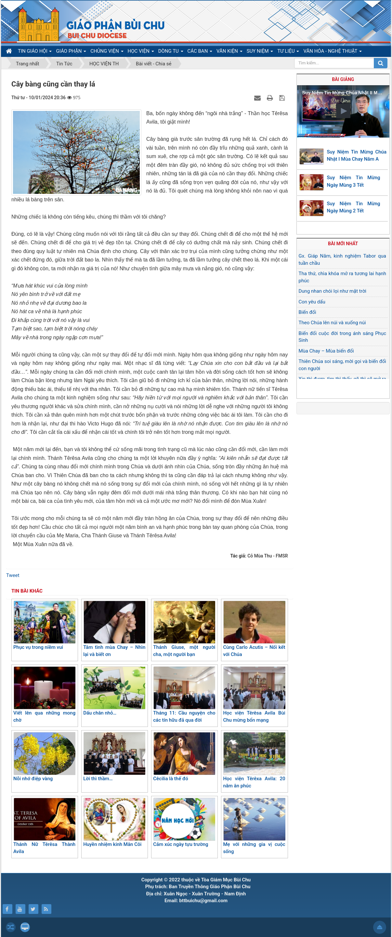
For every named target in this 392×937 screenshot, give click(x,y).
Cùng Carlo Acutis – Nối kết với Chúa (254, 629)
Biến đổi (307, 312)
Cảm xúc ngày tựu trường (184, 822)
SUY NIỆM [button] (260, 52)
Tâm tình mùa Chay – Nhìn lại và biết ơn (114, 629)
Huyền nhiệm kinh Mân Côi (114, 822)
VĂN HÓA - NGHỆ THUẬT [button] (332, 52)
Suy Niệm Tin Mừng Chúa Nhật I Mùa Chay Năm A (357, 155)
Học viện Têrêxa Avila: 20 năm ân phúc (254, 760)
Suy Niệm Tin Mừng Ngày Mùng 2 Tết (353, 207)
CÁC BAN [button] (200, 52)
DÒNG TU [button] (170, 52)
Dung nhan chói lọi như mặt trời (332, 291)
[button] (343, 111)
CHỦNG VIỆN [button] (106, 52)
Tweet (13, 575)
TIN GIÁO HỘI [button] (35, 52)
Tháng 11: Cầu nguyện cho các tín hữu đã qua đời (184, 694)
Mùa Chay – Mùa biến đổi (326, 351)
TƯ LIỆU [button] (288, 52)
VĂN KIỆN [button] (229, 52)
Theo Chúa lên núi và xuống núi (332, 323)
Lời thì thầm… (114, 757)
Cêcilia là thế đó (184, 757)
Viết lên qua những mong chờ (44, 694)
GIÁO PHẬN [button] (71, 52)
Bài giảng (343, 79)
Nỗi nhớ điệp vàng (44, 757)
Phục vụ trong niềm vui (44, 625)
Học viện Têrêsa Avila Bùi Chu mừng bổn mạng (254, 694)
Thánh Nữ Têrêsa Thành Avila (44, 826)
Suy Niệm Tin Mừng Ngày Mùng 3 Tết (353, 181)
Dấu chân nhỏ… (114, 691)
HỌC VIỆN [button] (141, 52)
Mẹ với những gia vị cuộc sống (254, 826)
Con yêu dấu (312, 302)
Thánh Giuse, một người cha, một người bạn (184, 629)
